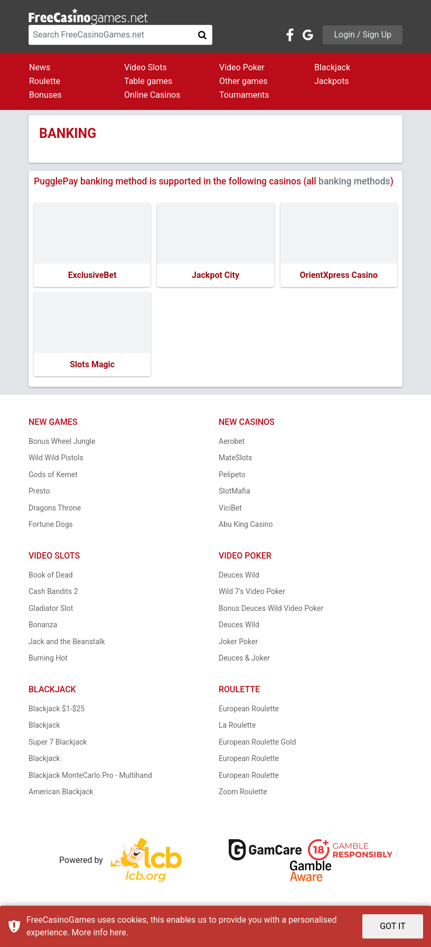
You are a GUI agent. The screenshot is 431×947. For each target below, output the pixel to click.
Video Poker (242, 67)
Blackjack (332, 67)
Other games (243, 81)
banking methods (354, 181)
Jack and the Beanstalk (67, 641)
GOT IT (393, 926)
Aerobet (232, 441)
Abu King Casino (246, 524)
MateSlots (235, 457)
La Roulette (237, 725)
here (118, 932)
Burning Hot (48, 658)
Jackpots (331, 81)
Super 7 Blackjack (58, 742)
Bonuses (45, 95)
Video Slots (145, 67)
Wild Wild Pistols (56, 457)
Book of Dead (51, 575)
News (39, 67)
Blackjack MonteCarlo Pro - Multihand (90, 775)
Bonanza (43, 624)
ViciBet (230, 508)
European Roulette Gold (257, 742)
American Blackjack (61, 791)
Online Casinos (152, 95)
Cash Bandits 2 (53, 591)
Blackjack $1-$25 (57, 708)
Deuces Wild (239, 575)
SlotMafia (234, 491)
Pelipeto (232, 474)
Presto (39, 491)
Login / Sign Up (362, 35)
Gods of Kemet (53, 474)
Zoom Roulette (243, 791)
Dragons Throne (55, 508)
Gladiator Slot (51, 608)
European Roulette (249, 708)
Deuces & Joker (244, 658)
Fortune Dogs (51, 524)
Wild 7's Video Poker (252, 591)
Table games (148, 81)
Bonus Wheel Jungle (62, 441)
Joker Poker (238, 641)
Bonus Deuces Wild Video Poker (271, 608)
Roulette (44, 81)
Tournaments (244, 95)
